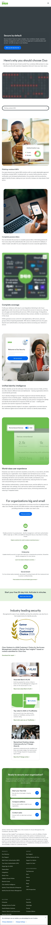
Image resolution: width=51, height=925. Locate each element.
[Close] (45, 917)
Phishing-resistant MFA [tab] (25, 108)
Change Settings (20, 922)
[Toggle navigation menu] (48, 3)
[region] (24, 920)
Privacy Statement (7, 922)
